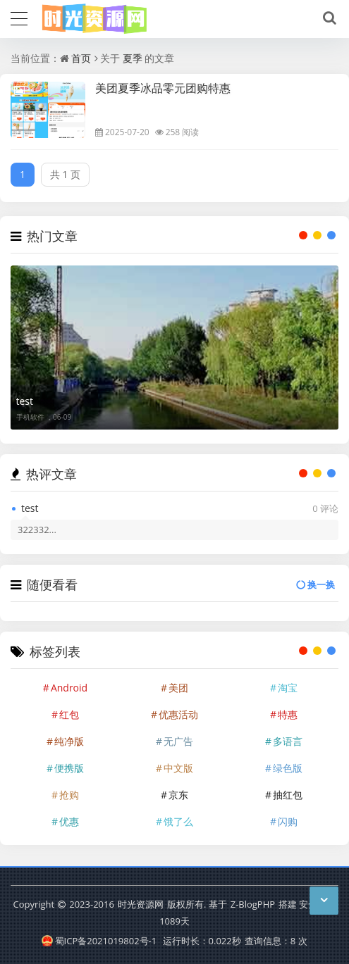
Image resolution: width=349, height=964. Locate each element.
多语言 (287, 741)
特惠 (288, 714)
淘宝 (288, 687)
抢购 (69, 794)
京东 (178, 794)
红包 (69, 714)
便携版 (69, 768)
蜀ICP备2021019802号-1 (99, 940)
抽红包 (287, 794)
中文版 (178, 768)
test (25, 401)
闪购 (288, 821)
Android (69, 687)
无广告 (178, 741)
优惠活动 (178, 714)
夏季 (132, 58)
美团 (178, 687)
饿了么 (178, 821)
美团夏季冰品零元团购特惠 (163, 88)
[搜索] (327, 18)
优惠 (69, 821)
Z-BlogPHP (253, 904)
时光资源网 (141, 904)
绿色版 (287, 768)
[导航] (19, 16)
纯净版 (69, 741)
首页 (81, 58)
